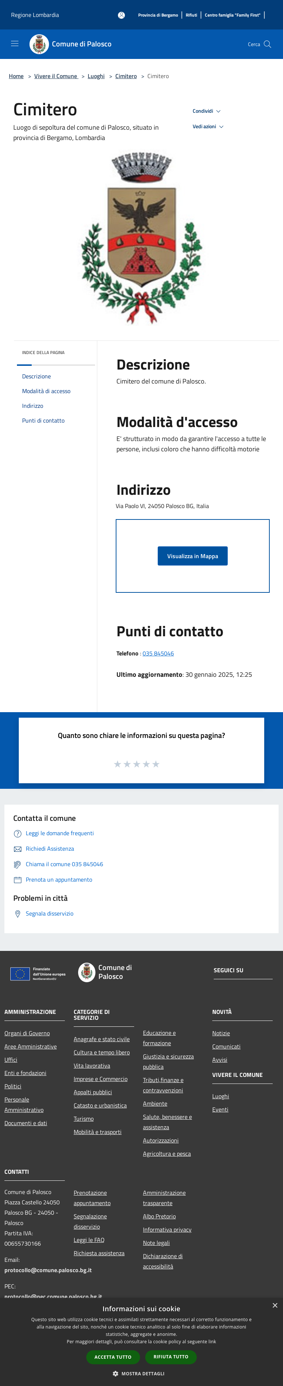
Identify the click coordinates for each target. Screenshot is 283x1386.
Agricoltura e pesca (167, 1153)
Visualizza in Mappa (192, 556)
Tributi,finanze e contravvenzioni (163, 1085)
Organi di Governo (27, 1033)
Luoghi (96, 75)
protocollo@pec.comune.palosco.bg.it (53, 1296)
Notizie (221, 1033)
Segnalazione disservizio (90, 1221)
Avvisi (219, 1059)
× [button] (274, 1306)
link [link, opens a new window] (212, 1341)
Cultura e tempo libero (102, 1052)
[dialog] (141, 1342)
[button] (141, 1373)
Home (16, 75)
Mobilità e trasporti (98, 1131)
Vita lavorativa (92, 1065)
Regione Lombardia (35, 14)
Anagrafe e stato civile (102, 1039)
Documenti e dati (25, 1123)
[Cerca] (267, 44)
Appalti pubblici (93, 1092)
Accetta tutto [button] (113, 1357)
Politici (12, 1086)
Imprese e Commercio (100, 1078)
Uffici (10, 1059)
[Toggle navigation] (14, 43)
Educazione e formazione (159, 1037)
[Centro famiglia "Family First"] (233, 15)
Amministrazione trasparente (164, 1197)
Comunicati (226, 1046)
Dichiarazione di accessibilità (163, 1261)
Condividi (208, 111)
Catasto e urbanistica (100, 1105)
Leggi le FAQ (89, 1239)
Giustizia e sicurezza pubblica (168, 1061)
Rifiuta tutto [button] (171, 1357)
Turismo (84, 1118)
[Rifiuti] (191, 15)
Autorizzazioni (161, 1140)
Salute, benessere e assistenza (167, 1121)
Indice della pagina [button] (43, 352)
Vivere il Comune (56, 75)
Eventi (220, 1109)
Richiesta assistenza (99, 1253)
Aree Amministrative (30, 1046)
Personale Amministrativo (23, 1104)
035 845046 (158, 653)
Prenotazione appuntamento (92, 1197)
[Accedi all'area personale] (121, 15)
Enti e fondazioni (25, 1072)
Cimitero (126, 75)
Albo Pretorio (159, 1216)
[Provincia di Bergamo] (158, 15)
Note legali (156, 1242)
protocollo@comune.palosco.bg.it (48, 1270)
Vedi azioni (209, 126)
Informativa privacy (167, 1229)
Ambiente (155, 1103)
